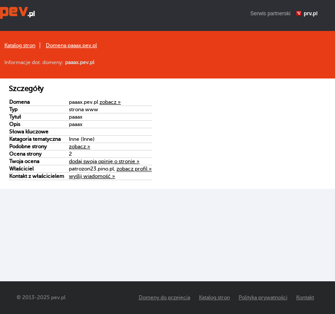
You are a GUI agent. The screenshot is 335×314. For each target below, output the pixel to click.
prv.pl (311, 13)
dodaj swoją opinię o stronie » (104, 161)
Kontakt (305, 297)
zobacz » (110, 102)
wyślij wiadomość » (92, 176)
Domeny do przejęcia (164, 297)
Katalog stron (19, 45)
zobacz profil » (134, 169)
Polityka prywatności (263, 297)
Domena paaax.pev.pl (71, 45)
